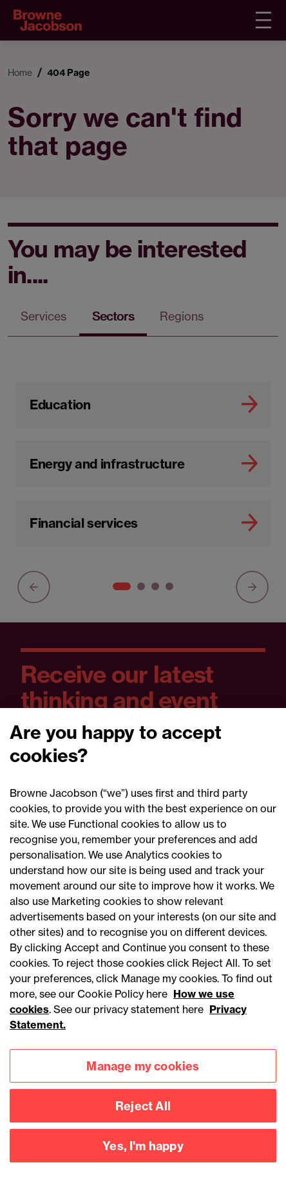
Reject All (143, 1120)
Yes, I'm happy (143, 1160)
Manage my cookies (142, 1080)
